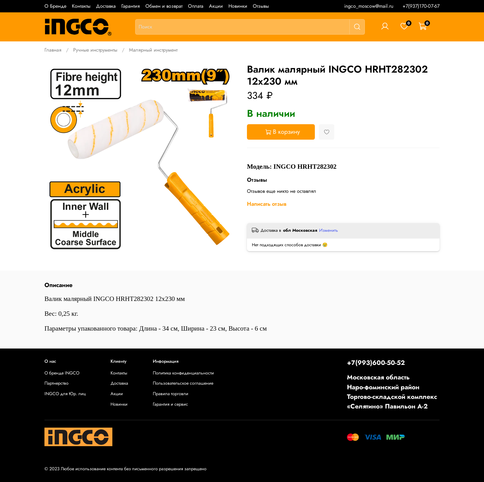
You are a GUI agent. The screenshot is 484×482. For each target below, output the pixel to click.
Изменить (328, 230)
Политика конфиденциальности (183, 373)
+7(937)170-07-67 (421, 6)
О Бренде (55, 6)
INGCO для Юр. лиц (65, 394)
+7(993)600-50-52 (376, 362)
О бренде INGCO (61, 373)
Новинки (237, 6)
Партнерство (56, 383)
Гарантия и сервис (170, 404)
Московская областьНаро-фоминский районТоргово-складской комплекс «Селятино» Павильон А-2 (392, 392)
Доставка (106, 6)
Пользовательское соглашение (183, 383)
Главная (52, 49)
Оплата (195, 6)
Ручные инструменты (95, 49)
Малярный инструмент (153, 49)
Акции (216, 6)
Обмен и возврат (163, 6)
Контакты (81, 6)
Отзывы (261, 6)
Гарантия (130, 6)
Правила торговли (170, 394)
